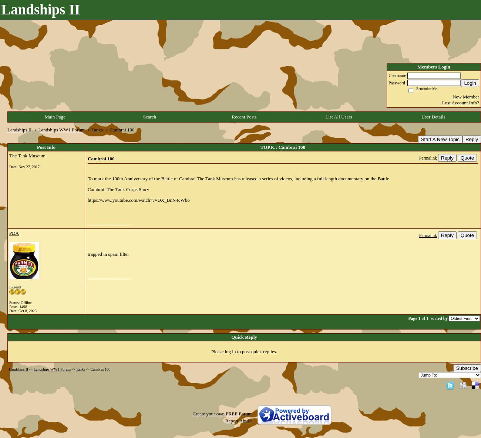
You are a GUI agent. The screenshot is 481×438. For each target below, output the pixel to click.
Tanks (97, 130)
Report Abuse (238, 421)
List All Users (338, 117)
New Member (466, 97)
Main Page (55, 117)
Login (470, 83)
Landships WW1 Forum (61, 130)
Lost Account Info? (460, 103)
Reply (471, 139)
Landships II (19, 130)
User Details (433, 117)
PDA (14, 233)
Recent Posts (244, 117)
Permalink (428, 158)
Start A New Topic (440, 139)
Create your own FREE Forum (222, 414)
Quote (467, 158)
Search (149, 117)
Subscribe (467, 368)
